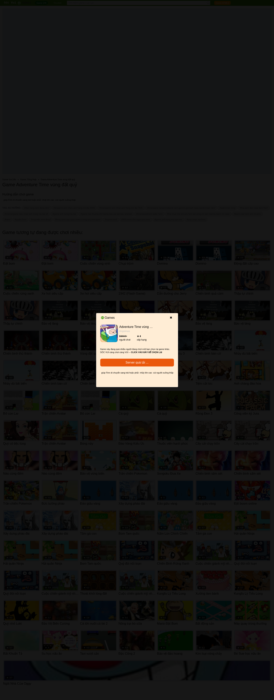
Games (108, 317)
